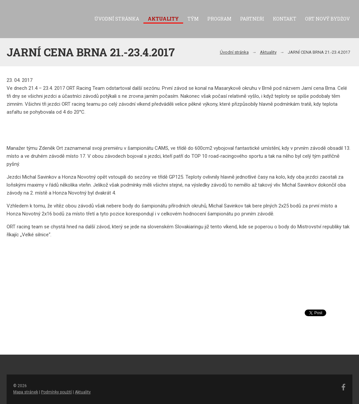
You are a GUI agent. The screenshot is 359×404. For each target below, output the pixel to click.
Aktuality (163, 19)
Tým (193, 19)
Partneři (252, 19)
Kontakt (284, 19)
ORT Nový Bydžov (327, 19)
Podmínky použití (56, 392)
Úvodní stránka (116, 19)
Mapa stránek (25, 392)
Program (219, 19)
